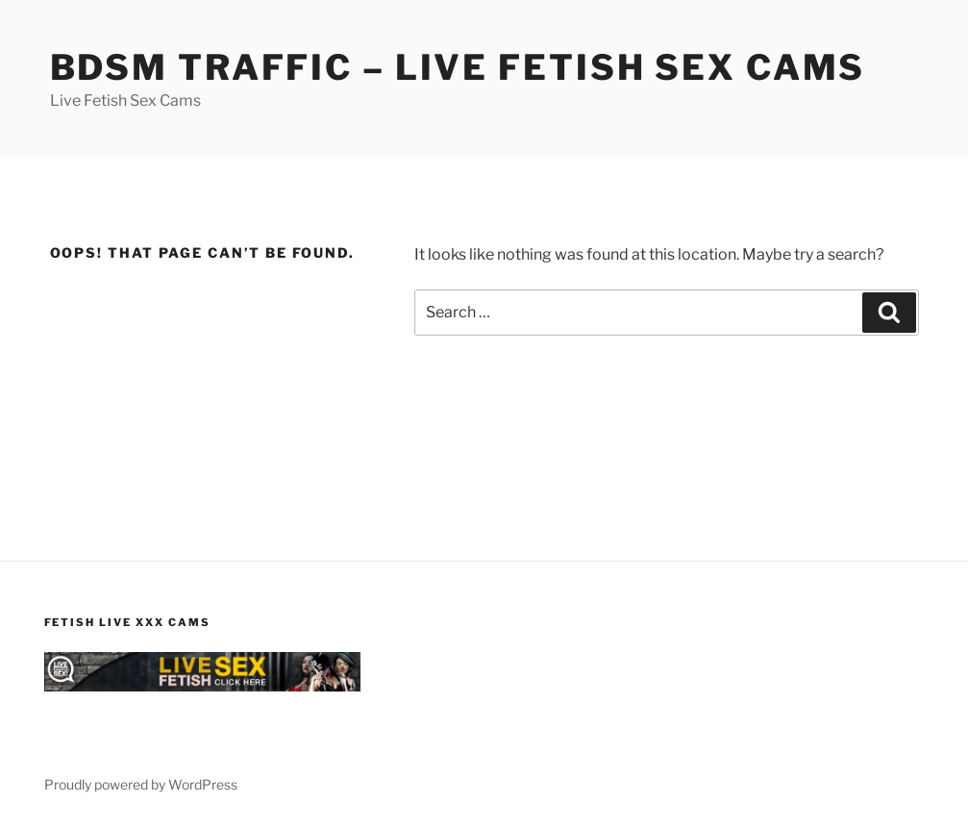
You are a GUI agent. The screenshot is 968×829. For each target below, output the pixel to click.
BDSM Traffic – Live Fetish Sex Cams (458, 67)
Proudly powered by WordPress (140, 784)
